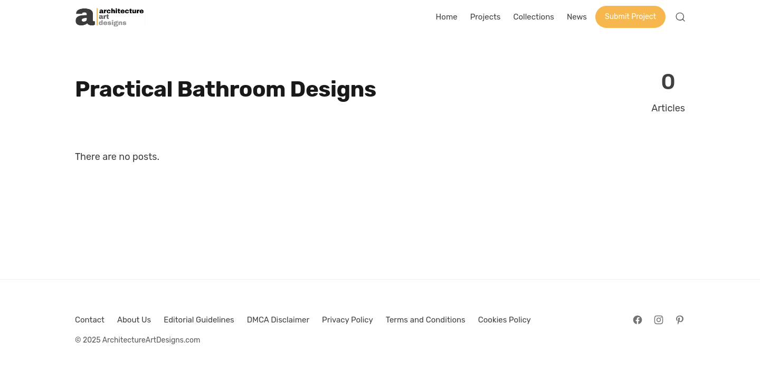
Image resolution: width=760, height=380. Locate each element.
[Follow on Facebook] (637, 319)
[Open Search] (680, 16)
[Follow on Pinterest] (679, 319)
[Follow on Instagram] (658, 319)
